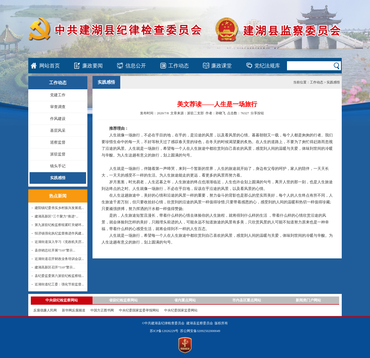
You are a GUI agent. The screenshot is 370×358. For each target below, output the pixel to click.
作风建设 (58, 119)
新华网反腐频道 (73, 310)
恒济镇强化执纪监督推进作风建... (59, 233)
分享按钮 (257, 113)
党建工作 (58, 95)
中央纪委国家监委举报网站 (139, 310)
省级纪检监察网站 (123, 300)
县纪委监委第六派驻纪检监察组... (59, 276)
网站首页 (49, 65)
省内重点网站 (185, 300)
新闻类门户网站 (308, 300)
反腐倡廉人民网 (45, 310)
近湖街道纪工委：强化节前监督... (59, 284)
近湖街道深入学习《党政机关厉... (59, 242)
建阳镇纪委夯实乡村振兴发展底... (59, 208)
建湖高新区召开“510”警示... (55, 267)
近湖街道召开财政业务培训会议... (59, 259)
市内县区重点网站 (246, 300)
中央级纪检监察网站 (61, 300)
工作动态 (178, 65)
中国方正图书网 (102, 310)
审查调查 (58, 107)
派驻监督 (58, 154)
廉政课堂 (221, 65)
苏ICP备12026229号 (164, 331)
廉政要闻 (92, 65)
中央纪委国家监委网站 (181, 310)
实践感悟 (58, 178)
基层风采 (58, 130)
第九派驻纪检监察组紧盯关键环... (59, 225)
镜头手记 (58, 166)
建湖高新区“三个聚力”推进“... (56, 216)
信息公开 (135, 65)
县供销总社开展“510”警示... (55, 250)
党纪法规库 (267, 65)
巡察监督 (58, 142)
